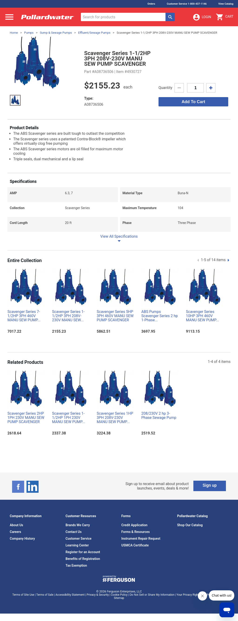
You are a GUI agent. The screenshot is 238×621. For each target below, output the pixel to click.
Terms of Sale (44, 594)
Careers (15, 532)
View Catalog (225, 3)
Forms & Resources (135, 532)
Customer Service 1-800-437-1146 (187, 3)
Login (201, 17)
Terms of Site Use (23, 594)
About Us (16, 525)
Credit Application (134, 525)
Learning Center (77, 545)
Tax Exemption (76, 565)
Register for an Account (83, 552)
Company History (22, 538)
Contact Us (74, 532)
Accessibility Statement (69, 594)
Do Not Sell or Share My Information (152, 594)
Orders (151, 3)
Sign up (210, 485)
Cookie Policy (119, 594)
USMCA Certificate (135, 545)
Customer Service (79, 538)
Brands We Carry (78, 525)
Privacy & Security (98, 594)
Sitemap (119, 598)
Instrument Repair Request (140, 538)
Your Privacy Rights (188, 594)
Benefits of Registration (83, 559)
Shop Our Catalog (190, 525)
